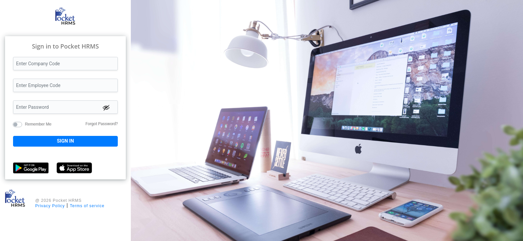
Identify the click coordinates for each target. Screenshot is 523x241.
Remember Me (38, 124)
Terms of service (87, 206)
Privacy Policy (50, 206)
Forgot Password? (101, 124)
